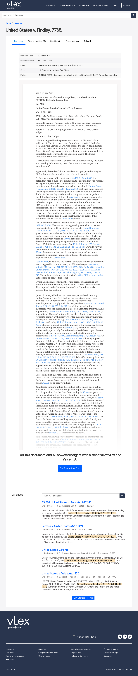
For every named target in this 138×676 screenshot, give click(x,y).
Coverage (84, 5)
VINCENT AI (51, 5)
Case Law (42, 649)
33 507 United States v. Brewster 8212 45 (67, 502)
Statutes (107, 656)
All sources (10, 659)
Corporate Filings (111, 653)
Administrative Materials (81, 649)
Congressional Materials (48, 653)
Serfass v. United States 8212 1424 (62, 526)
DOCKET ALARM (100, 5)
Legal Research (67, 5)
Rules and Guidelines (79, 656)
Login (114, 5)
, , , (69, 187)
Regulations (76, 653)
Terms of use (10, 669)
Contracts (10, 653)
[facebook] (125, 637)
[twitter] (120, 637)
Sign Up (126, 5)
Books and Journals (111, 649)
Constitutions (44, 656)
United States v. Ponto (55, 549)
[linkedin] (130, 637)
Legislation (10, 649)
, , (69, 399)
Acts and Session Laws (15, 656)
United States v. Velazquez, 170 (60, 573)
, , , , (67, 229)
